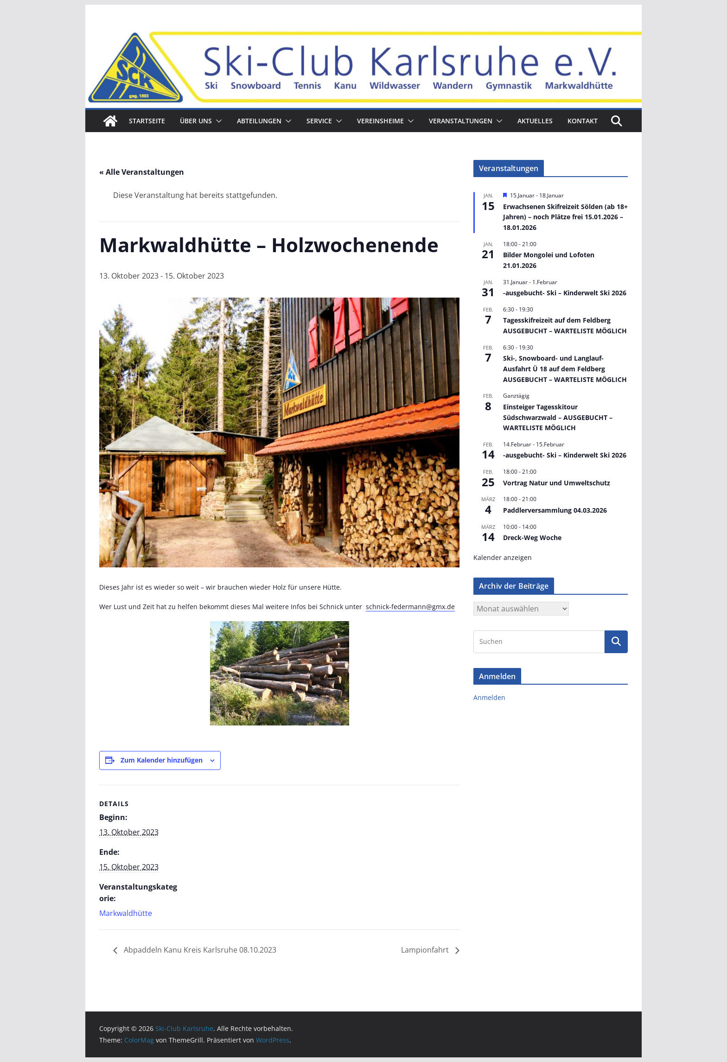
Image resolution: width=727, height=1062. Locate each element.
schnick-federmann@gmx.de (410, 606)
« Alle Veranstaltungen (141, 172)
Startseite (147, 120)
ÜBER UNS (196, 120)
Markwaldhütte (125, 913)
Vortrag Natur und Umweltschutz (556, 482)
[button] (217, 120)
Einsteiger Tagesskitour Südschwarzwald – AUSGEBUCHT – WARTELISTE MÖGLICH (557, 417)
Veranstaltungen (460, 120)
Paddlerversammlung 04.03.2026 (555, 510)
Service (319, 120)
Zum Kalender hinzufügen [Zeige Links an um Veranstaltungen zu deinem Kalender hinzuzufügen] (162, 760)
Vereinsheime (380, 120)
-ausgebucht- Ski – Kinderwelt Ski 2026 (564, 292)
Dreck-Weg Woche (532, 537)
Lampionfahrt (426, 950)
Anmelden (489, 697)
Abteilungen (259, 120)
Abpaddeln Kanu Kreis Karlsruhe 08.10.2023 (199, 950)
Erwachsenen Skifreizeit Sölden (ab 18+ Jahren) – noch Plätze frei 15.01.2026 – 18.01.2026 (565, 217)
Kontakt (583, 120)
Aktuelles (535, 120)
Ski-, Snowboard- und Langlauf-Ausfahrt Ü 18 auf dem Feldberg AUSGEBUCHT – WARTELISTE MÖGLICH (565, 368)
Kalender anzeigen (502, 557)
